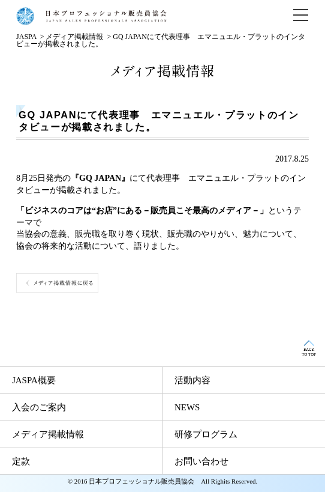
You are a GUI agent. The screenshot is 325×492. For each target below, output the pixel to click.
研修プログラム (205, 434)
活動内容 (192, 380)
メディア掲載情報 (74, 36)
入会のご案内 (39, 407)
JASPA (26, 36)
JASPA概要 (34, 380)
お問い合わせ (201, 461)
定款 (21, 461)
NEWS (187, 407)
